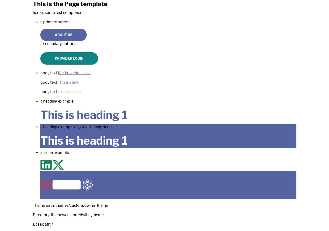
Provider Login (69, 58)
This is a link (68, 82)
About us (63, 35)
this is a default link (74, 73)
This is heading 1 (84, 115)
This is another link (69, 92)
